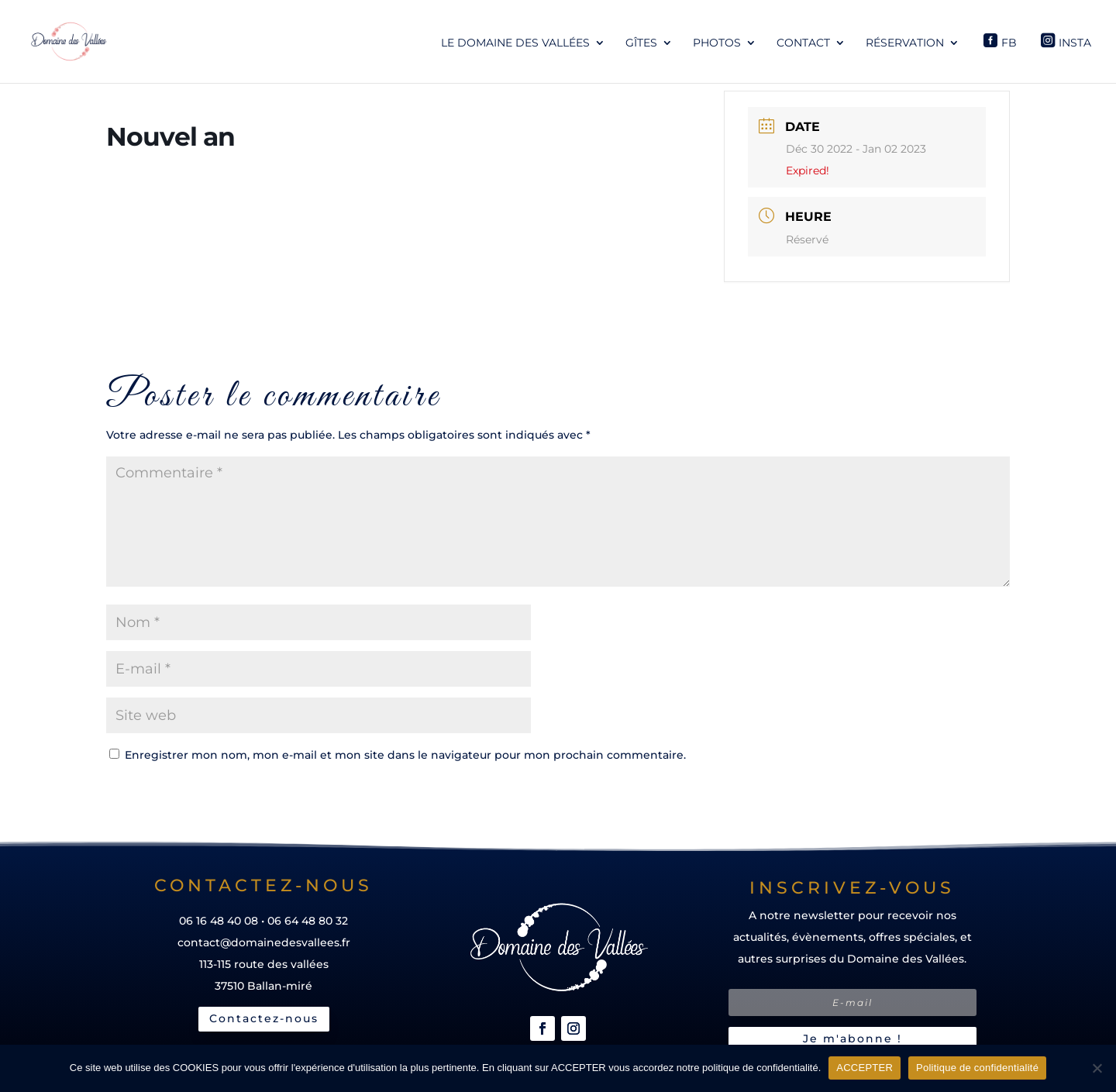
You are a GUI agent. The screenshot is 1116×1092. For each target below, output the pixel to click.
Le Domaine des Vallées (515, 43)
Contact (803, 43)
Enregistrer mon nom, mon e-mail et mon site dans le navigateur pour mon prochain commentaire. (405, 755)
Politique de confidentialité (977, 1067)
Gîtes (641, 43)
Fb (1009, 43)
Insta (1075, 43)
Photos (717, 43)
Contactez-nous (264, 1018)
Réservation (905, 43)
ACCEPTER (864, 1067)
